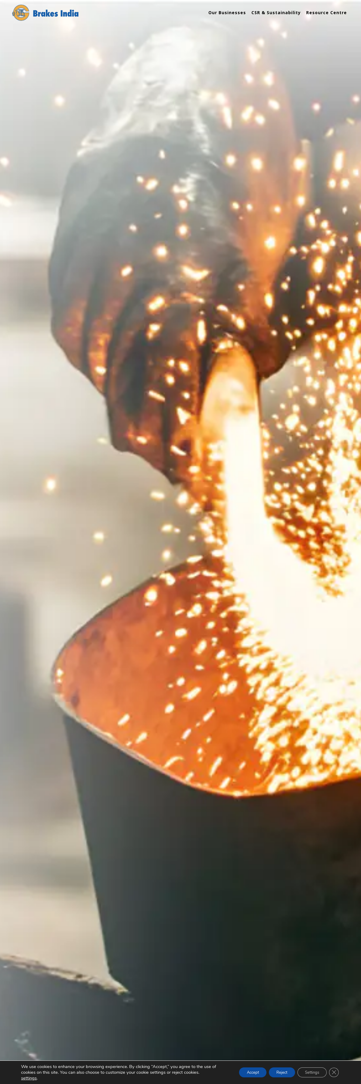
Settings (308, 1072)
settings (29, 1078)
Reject (274, 1072)
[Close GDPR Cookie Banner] (333, 1072)
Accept (241, 1072)
